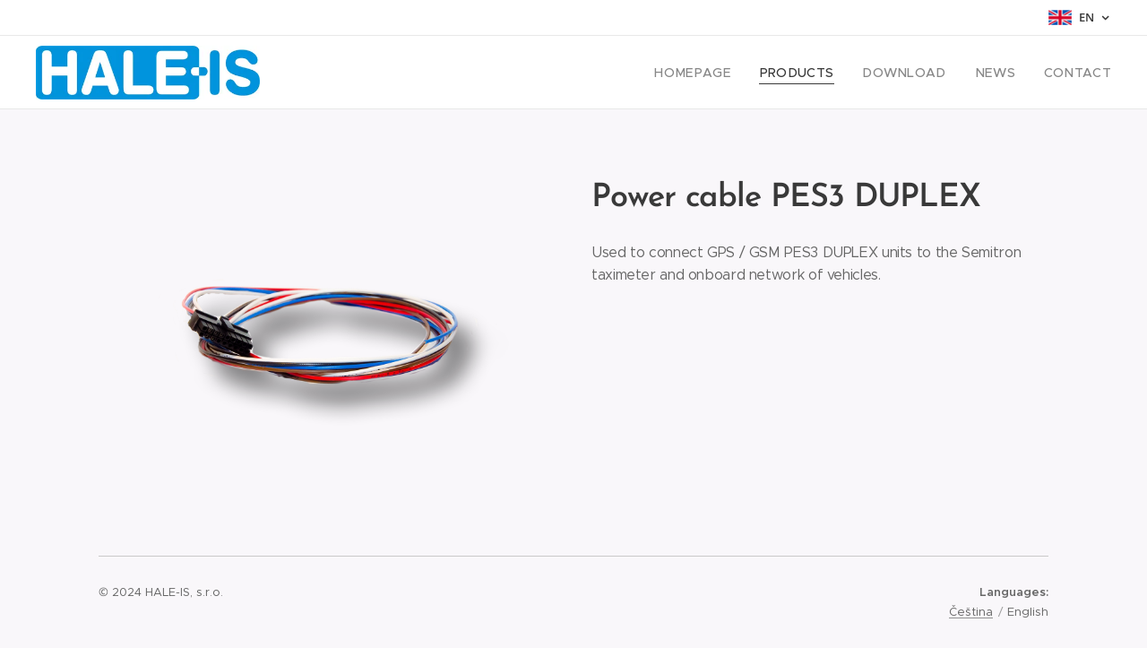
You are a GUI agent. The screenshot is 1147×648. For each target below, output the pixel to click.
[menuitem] (726, 72)
